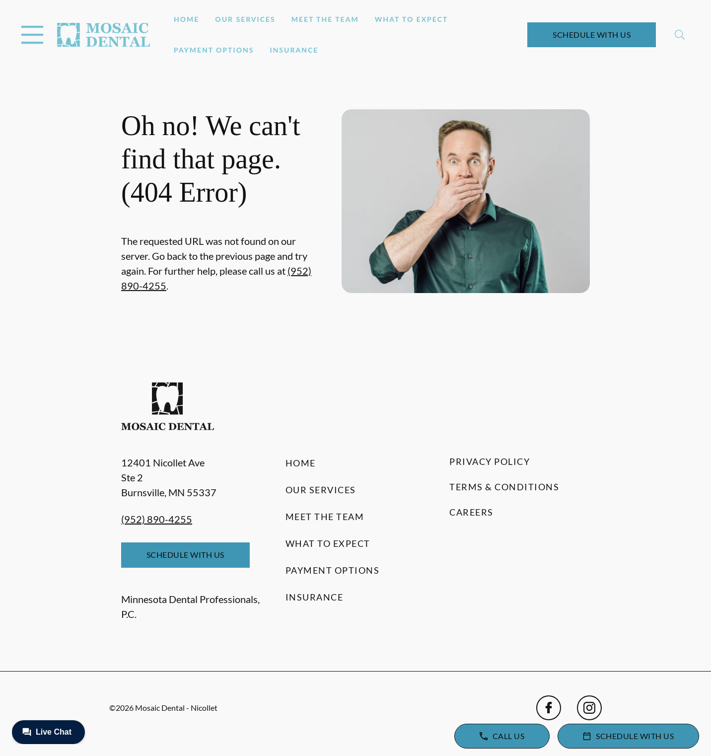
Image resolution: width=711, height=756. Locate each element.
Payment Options (214, 50)
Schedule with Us (592, 34)
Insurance (294, 50)
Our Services (245, 19)
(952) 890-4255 (156, 519)
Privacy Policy (489, 461)
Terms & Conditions (504, 486)
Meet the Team (325, 19)
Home (186, 19)
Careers (471, 512)
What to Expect (411, 19)
